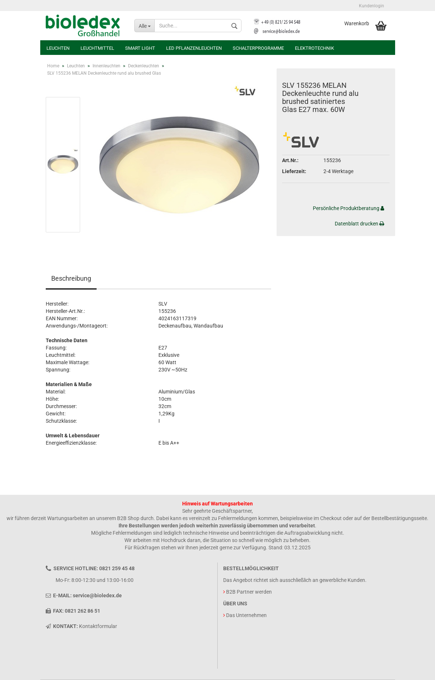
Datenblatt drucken (359, 224)
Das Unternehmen (246, 615)
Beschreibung (71, 278)
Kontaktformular (98, 626)
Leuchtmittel (97, 48)
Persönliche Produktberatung (348, 208)
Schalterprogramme (258, 48)
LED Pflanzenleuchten (194, 48)
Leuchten (58, 48)
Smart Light (140, 48)
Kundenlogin (371, 5)
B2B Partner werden (249, 592)
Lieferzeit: (294, 171)
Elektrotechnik (314, 48)
